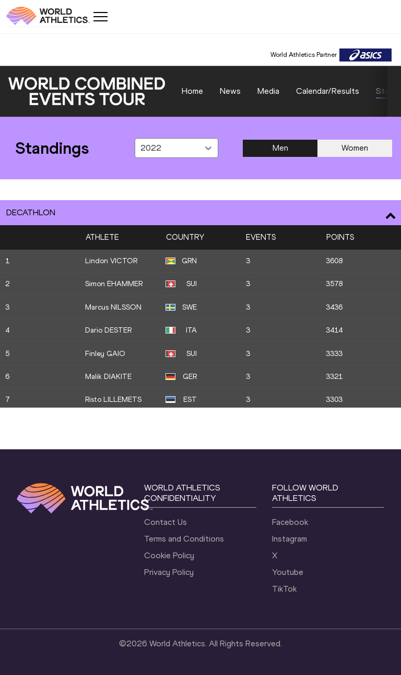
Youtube (287, 572)
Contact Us (165, 522)
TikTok (284, 589)
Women (354, 148)
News (230, 91)
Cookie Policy (169, 555)
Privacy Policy (169, 572)
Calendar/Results (327, 91)
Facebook (290, 522)
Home (192, 91)
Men (280, 148)
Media (268, 91)
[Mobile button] (100, 16)
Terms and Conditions (184, 539)
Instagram (289, 539)
